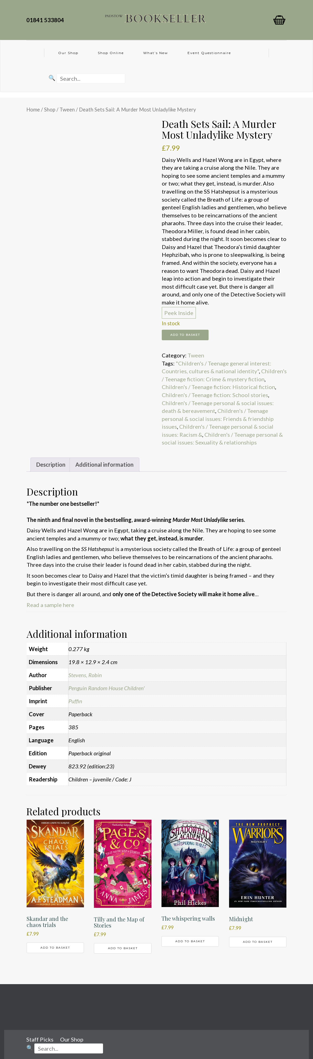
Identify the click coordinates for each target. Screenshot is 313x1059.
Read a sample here (50, 604)
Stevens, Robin (85, 675)
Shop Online (111, 53)
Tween (67, 109)
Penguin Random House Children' (106, 688)
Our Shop (68, 53)
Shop (49, 109)
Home (33, 109)
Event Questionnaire (209, 53)
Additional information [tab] (104, 464)
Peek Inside (178, 312)
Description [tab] (50, 464)
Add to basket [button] (55, 947)
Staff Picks (39, 1039)
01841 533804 (46, 20)
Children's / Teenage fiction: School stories (215, 395)
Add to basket (185, 335)
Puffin (75, 701)
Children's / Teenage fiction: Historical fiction (218, 387)
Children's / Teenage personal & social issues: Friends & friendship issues (218, 418)
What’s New (155, 53)
